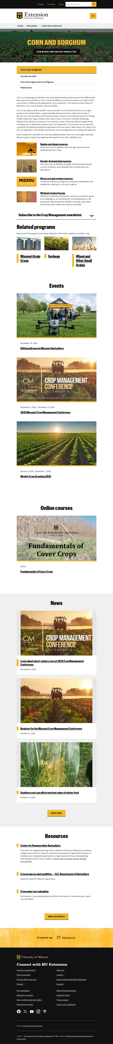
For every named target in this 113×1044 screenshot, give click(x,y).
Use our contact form (26, 970)
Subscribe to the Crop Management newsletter (50, 215)
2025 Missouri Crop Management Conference (45, 412)
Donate (20, 984)
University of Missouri (35, 957)
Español (60, 984)
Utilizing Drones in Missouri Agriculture (42, 348)
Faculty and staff (28, 76)
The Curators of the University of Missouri (38, 1036)
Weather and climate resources (54, 144)
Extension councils (25, 995)
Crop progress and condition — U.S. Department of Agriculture (54, 874)
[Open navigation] (93, 16)
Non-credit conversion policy (29, 1000)
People (41, 4)
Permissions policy (25, 1004)
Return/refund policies (66, 990)
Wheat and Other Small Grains (84, 260)
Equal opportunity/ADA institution (71, 979)
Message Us (68, 937)
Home (20, 26)
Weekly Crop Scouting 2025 (35, 476)
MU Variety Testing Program (52, 193)
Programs (32, 26)
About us (60, 970)
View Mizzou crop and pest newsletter (56, 52)
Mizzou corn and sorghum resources (56, 178)
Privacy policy (62, 1000)
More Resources (56, 916)
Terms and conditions (66, 1004)
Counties (51, 4)
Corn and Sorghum (52, 26)
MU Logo (19, 957)
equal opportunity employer (33, 1026)
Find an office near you (27, 979)
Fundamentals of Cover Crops (36, 571)
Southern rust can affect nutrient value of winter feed (49, 792)
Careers (60, 975)
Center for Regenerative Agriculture (40, 845)
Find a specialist (23, 975)
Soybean (54, 256)
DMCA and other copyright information (79, 1036)
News (61, 4)
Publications (26, 87)
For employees (23, 990)
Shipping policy (63, 995)
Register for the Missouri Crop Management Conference (51, 728)
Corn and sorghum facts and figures (37, 82)
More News (56, 813)
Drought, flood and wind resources (55, 161)
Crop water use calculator (34, 891)
